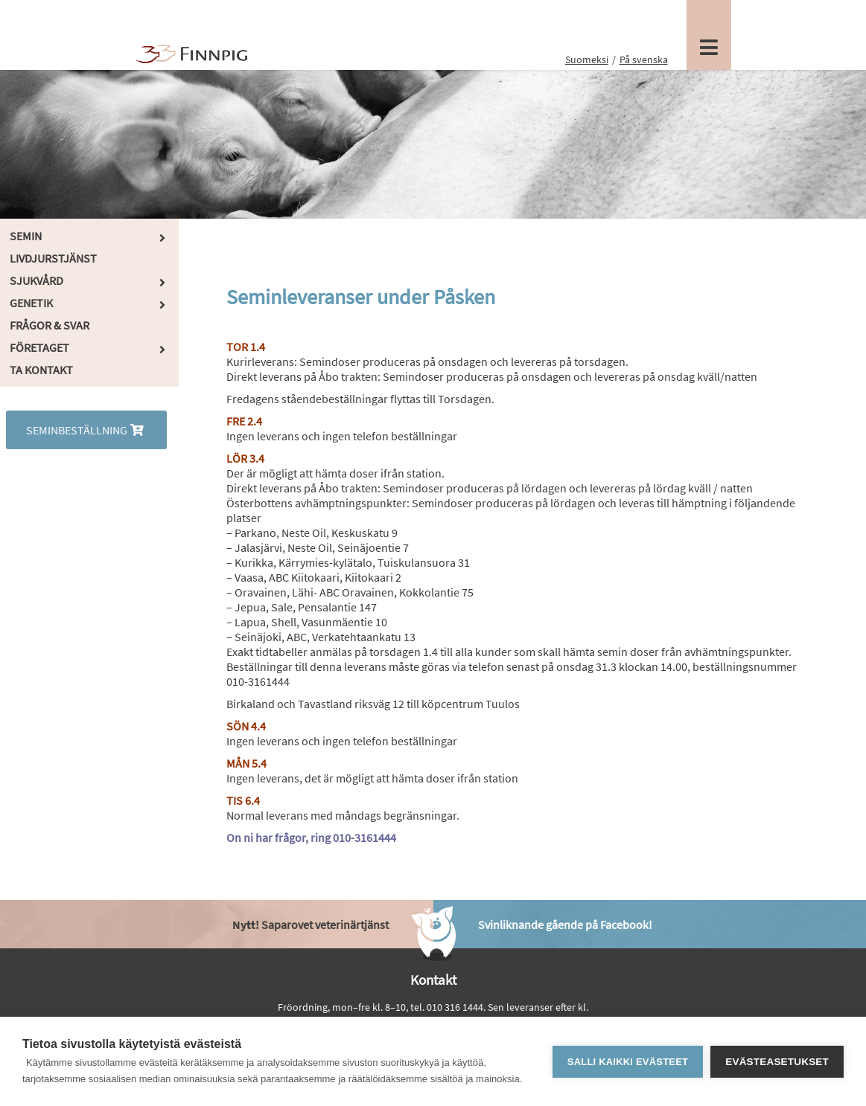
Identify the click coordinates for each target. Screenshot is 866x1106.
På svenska (644, 59)
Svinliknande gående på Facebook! (565, 924)
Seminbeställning (86, 429)
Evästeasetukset (777, 1061)
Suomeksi (586, 59)
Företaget (39, 347)
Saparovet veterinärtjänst (310, 924)
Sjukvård (36, 280)
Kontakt (433, 979)
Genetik (31, 302)
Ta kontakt (41, 369)
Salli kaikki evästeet (627, 1061)
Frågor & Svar (49, 325)
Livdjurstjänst (53, 258)
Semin (26, 235)
